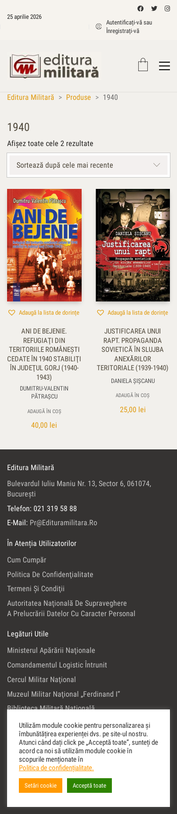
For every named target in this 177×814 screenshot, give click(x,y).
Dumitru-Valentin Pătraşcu (44, 392)
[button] (43, 312)
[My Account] (133, 26)
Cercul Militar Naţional (41, 679)
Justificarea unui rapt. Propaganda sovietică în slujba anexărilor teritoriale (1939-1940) (133, 349)
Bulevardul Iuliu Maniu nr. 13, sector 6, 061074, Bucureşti (79, 488)
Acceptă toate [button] (89, 785)
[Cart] (143, 66)
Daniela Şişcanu (133, 380)
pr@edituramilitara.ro (63, 522)
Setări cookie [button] (41, 785)
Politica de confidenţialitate (50, 574)
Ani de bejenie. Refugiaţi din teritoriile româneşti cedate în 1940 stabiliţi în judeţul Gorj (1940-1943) (44, 354)
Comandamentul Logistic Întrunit (57, 664)
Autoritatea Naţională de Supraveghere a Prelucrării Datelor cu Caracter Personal (71, 608)
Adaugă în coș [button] (44, 411)
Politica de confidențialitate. (56, 768)
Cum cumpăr (26, 559)
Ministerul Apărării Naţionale (51, 650)
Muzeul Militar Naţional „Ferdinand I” (63, 694)
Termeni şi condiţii (36, 588)
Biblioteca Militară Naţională (51, 708)
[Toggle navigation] (164, 66)
